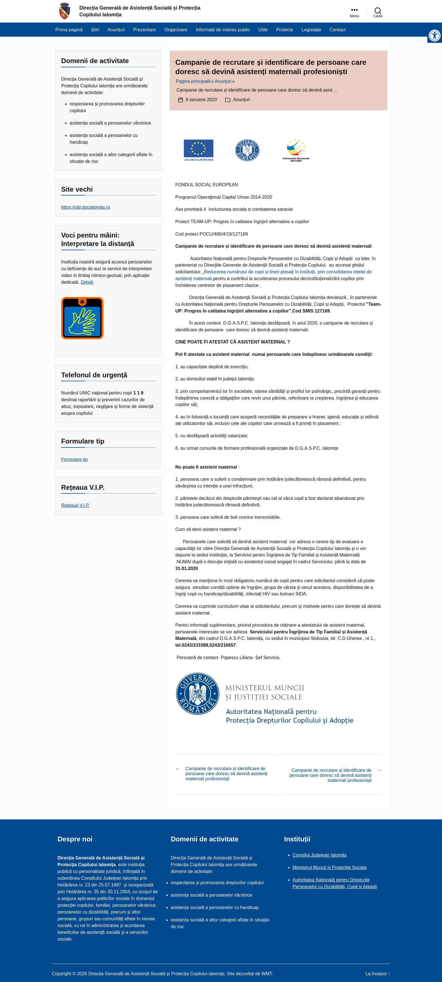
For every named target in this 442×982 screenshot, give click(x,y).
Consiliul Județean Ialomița (319, 853)
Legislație (311, 32)
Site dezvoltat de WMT (249, 972)
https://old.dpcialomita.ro (85, 207)
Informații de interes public (223, 32)
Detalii (87, 282)
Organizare (175, 32)
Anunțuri (116, 32)
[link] (354, 12)
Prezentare (144, 32)
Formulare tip (74, 459)
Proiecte (284, 32)
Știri (95, 32)
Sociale (359, 865)
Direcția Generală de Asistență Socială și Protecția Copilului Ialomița (140, 12)
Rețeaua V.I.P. (75, 505)
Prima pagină (69, 32)
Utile (263, 32)
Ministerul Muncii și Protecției (322, 865)
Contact (338, 32)
